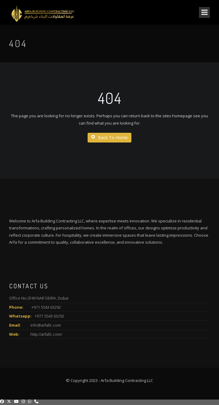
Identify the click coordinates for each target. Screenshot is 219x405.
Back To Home (109, 137)
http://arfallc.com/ (46, 334)
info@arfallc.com (45, 325)
